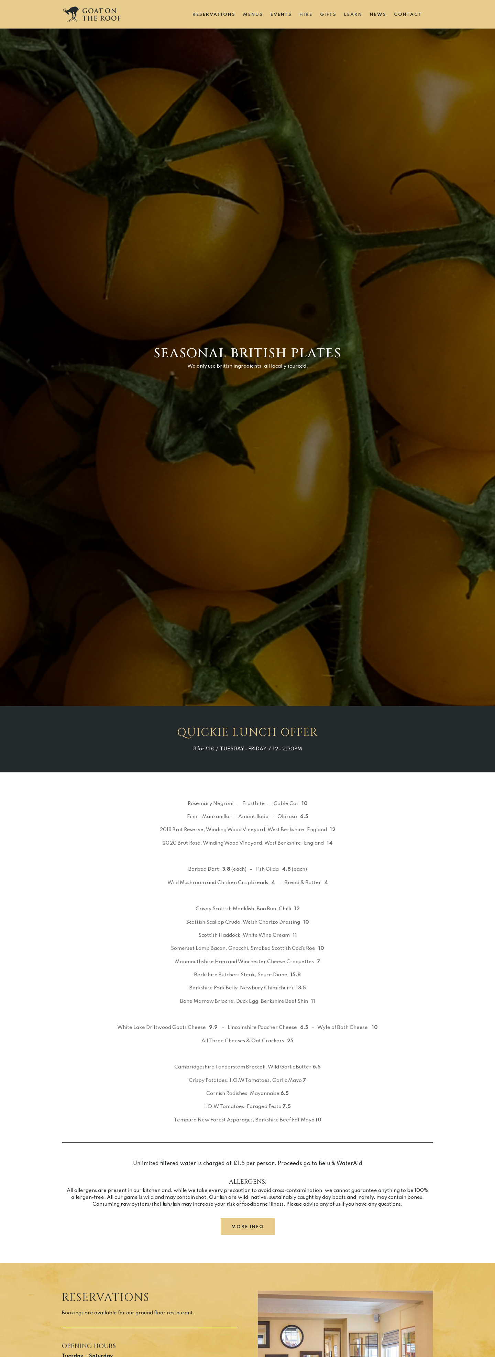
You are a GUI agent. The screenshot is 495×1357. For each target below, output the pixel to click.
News (378, 14)
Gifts (328, 14)
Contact (408, 14)
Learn (353, 14)
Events (281, 14)
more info (247, 1227)
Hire (305, 14)
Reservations (213, 14)
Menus (253, 14)
